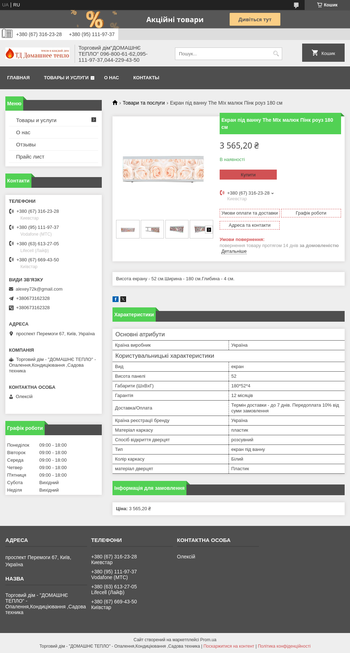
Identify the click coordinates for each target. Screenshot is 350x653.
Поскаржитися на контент (229, 646)
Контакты (146, 77)
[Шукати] (276, 53)
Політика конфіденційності (284, 646)
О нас (111, 77)
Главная (18, 77)
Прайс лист (30, 157)
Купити (248, 174)
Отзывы (26, 144)
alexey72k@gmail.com (39, 289)
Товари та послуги (143, 103)
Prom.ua (208, 639)
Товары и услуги (66, 77)
